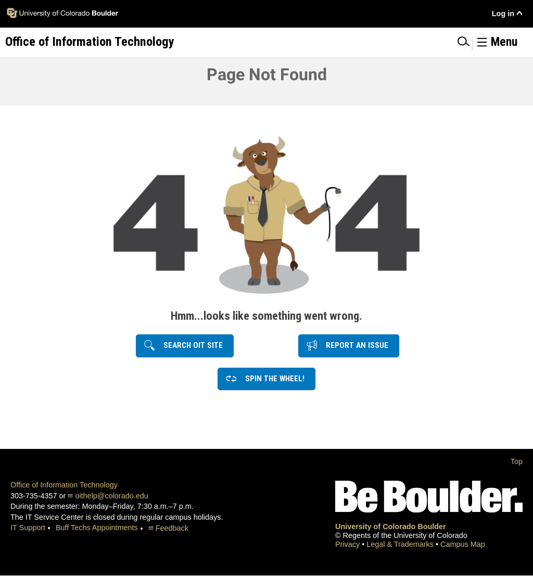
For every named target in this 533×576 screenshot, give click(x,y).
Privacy (348, 544)
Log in (503, 13)
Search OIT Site (190, 345)
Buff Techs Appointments (97, 527)
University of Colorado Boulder (390, 526)
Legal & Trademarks (401, 544)
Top (517, 461)
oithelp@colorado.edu (111, 496)
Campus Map (462, 544)
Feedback (172, 528)
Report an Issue (354, 345)
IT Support (27, 527)
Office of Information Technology (64, 485)
